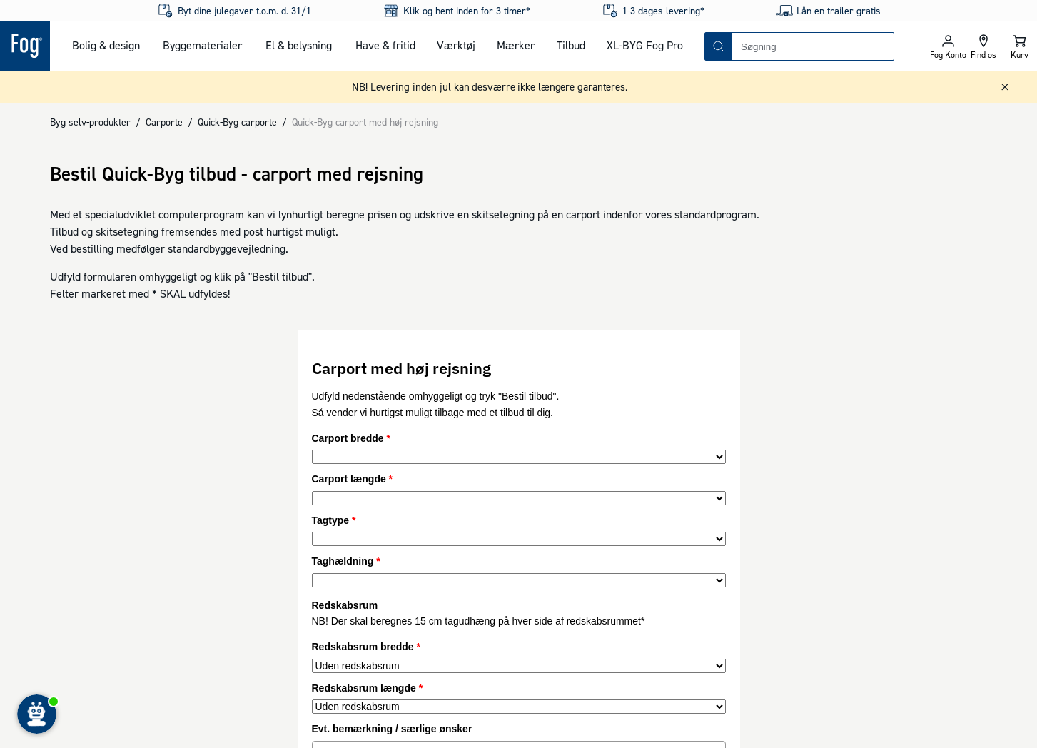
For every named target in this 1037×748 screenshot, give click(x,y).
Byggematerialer (202, 45)
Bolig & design (106, 45)
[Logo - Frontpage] (25, 46)
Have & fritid (385, 45)
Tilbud (571, 45)
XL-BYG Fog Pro (645, 45)
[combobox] (813, 46)
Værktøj (456, 45)
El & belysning (298, 45)
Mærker (516, 45)
